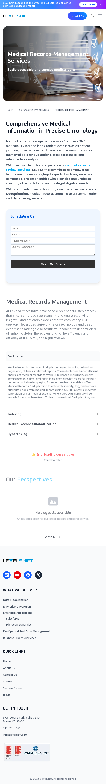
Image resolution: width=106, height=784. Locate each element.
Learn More (88, 4)
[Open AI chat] (77, 16)
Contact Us (10, 674)
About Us (9, 668)
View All (53, 538)
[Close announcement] (100, 4)
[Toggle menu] (100, 16)
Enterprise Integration (17, 606)
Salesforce (12, 618)
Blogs (6, 695)
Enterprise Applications (17, 612)
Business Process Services (34, 110)
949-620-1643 (11, 728)
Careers (8, 681)
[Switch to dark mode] (92, 16)
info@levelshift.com (15, 734)
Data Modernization (15, 600)
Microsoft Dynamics (18, 624)
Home (10, 110)
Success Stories (12, 688)
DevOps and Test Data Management (26, 631)
